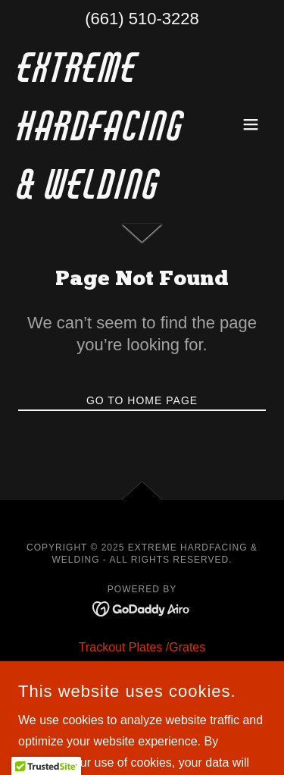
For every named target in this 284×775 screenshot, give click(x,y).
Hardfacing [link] (142, 671)
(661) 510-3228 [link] (141, 18)
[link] (105, 194)
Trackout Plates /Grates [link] (142, 647)
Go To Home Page (142, 400)
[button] (251, 124)
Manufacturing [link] (142, 695)
